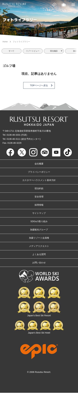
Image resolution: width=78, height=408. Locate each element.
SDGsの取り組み (38, 221)
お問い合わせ (39, 262)
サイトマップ (39, 213)
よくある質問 (39, 254)
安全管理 (39, 196)
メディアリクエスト (39, 246)
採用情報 (39, 205)
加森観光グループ (39, 229)
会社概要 (39, 163)
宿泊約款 (39, 188)
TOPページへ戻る (41, 85)
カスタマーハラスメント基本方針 (39, 180)
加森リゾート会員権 (39, 238)
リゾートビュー (32, 51)
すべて (11, 51)
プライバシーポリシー (39, 172)
